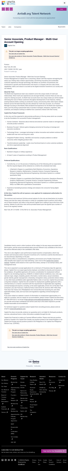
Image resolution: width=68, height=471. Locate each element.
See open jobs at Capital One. (17, 53)
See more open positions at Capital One (18, 347)
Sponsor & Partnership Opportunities (24, 393)
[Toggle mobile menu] (64, 3)
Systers (23, 411)
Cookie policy (37, 366)
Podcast (52, 391)
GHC (13, 442)
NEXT (12, 424)
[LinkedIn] (11, 9)
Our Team (4, 386)
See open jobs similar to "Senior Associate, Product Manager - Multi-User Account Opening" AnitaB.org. (34, 57)
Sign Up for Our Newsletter (53, 451)
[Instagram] (3, 9)
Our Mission (4, 380)
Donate (22, 382)
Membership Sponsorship (24, 400)
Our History (4, 383)
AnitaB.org (21, 464)
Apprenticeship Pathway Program (15, 390)
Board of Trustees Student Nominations (4, 399)
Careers (4, 412)
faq (61, 9)
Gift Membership (23, 416)
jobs (9, 27)
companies (17, 27)
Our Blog (52, 387)
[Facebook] (7, 9)
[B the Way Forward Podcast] (15, 460)
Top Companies (33, 412)
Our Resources (52, 382)
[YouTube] (9, 460)
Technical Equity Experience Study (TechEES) (34, 392)
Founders (13, 395)
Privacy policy (29, 366)
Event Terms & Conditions (52, 462)
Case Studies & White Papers (33, 382)
